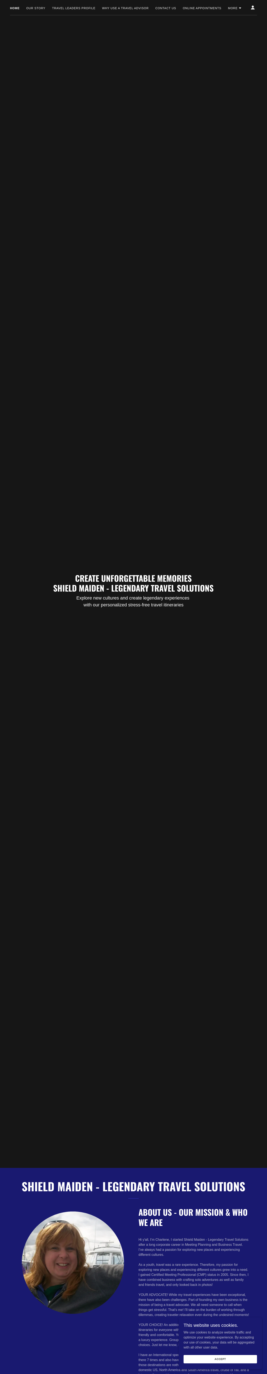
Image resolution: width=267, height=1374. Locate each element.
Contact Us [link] (165, 8)
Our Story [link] (35, 8)
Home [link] (15, 8)
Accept (220, 1359)
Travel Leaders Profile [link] (74, 8)
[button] (235, 8)
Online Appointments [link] (202, 8)
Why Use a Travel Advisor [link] (125, 8)
